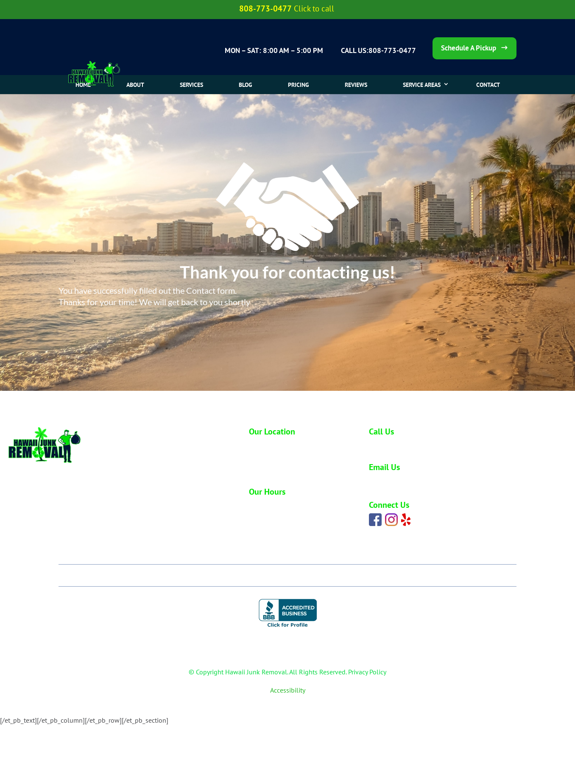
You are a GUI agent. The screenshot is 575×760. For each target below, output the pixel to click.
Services (191, 85)
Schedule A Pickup (468, 48)
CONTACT (488, 85)
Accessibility (287, 690)
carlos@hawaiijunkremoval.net (410, 481)
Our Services (211, 575)
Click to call (314, 8)
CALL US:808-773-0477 (378, 50)
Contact (450, 575)
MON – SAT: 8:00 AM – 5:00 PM (274, 50)
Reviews (356, 85)
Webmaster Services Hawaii (341, 701)
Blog (245, 85)
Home (83, 85)
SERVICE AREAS (422, 85)
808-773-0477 (390, 444)
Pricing (298, 85)
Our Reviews (339, 575)
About (135, 85)
